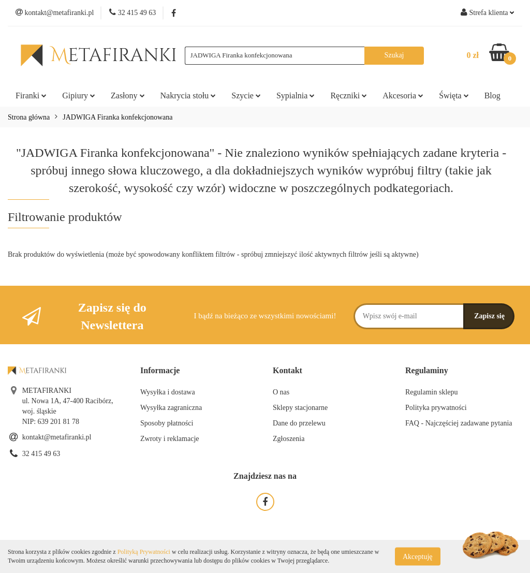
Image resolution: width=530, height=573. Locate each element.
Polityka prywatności (436, 408)
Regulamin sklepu (431, 392)
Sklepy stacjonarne (300, 408)
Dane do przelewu (299, 423)
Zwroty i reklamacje (169, 439)
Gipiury (78, 95)
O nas (281, 392)
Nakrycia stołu (188, 95)
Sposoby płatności (166, 423)
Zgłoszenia (288, 439)
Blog (492, 95)
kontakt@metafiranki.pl (57, 437)
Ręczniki (348, 95)
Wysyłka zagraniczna (171, 408)
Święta (454, 95)
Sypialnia (295, 95)
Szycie (246, 95)
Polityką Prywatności (143, 551)
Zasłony (128, 95)
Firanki (31, 95)
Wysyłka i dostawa (167, 392)
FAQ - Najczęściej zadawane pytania (458, 423)
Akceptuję (418, 556)
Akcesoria (402, 95)
